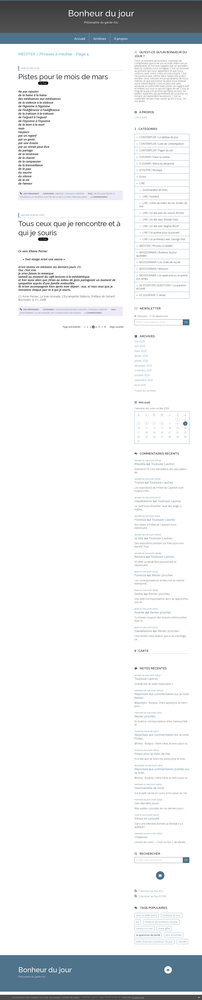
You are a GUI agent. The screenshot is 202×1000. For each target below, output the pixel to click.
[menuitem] (79, 38)
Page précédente (71, 327)
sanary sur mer (144, 928)
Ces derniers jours (146, 803)
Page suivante (117, 327)
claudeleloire (143, 501)
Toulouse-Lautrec (163, 464)
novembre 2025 (143, 370)
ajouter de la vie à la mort (57, 197)
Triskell (139, 482)
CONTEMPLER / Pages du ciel (156, 150)
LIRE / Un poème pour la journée (161, 232)
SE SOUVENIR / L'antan (152, 295)
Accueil (79, 39)
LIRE (142, 183)
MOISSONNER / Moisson (153, 269)
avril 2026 (139, 346)
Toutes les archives (145, 390)
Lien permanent (29, 194)
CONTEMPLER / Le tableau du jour (158, 137)
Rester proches (162, 575)
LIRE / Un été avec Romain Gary (160, 219)
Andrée (139, 612)
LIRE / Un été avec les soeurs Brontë (163, 213)
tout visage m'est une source (65, 313)
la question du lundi (148, 935)
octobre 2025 (142, 375)
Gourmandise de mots (66, 309)
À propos (121, 39)
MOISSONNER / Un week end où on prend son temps (161, 277)
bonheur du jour (172, 915)
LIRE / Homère (151, 196)
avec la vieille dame (146, 915)
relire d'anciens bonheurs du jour (154, 941)
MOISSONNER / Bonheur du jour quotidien (156, 254)
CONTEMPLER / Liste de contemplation (161, 143)
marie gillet (164, 928)
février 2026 (141, 356)
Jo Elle (138, 538)
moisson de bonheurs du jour (161, 922)
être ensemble (174, 935)
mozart (182, 941)
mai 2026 (139, 341)
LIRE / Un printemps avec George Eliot (164, 239)
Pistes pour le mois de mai (152, 753)
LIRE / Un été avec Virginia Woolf (161, 226)
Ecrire (142, 176)
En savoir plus (138, 997)
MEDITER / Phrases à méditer (69, 194)
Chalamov (141, 837)
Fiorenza (140, 519)
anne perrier (26, 313)
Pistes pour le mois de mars (63, 77)
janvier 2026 (141, 360)
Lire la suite (140, 117)
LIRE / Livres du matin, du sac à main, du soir (163, 204)
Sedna (138, 593)
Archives (99, 39)
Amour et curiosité (146, 818)
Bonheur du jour (101, 13)
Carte (143, 650)
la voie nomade (42, 313)
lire (137, 922)
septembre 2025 (143, 380)
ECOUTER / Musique (150, 170)
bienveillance (79, 197)
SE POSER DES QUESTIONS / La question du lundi (161, 287)
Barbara (139, 556)
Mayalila (140, 464)
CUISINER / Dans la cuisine (154, 157)
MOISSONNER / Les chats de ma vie (159, 262)
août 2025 (140, 385)
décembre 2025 (143, 365)
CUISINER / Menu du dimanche (156, 163)
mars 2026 (140, 351)
